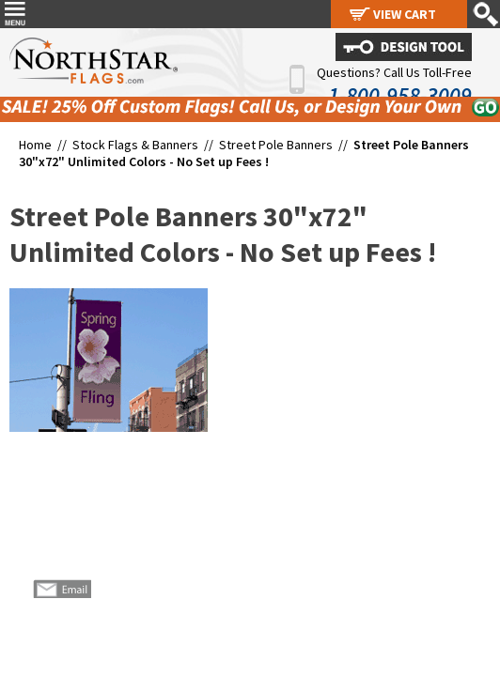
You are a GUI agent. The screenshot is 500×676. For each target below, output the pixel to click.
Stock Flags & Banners (135, 144)
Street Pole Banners (277, 144)
